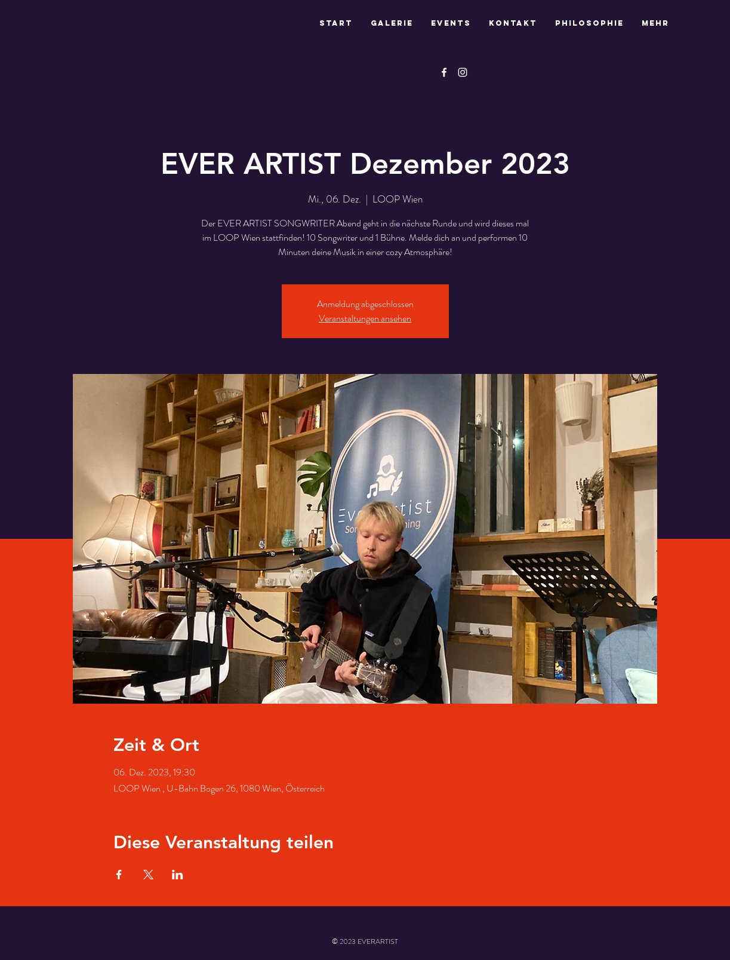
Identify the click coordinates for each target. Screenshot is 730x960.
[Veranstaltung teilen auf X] (148, 874)
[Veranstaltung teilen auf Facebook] (119, 874)
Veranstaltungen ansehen (365, 318)
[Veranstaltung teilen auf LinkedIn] (177, 874)
